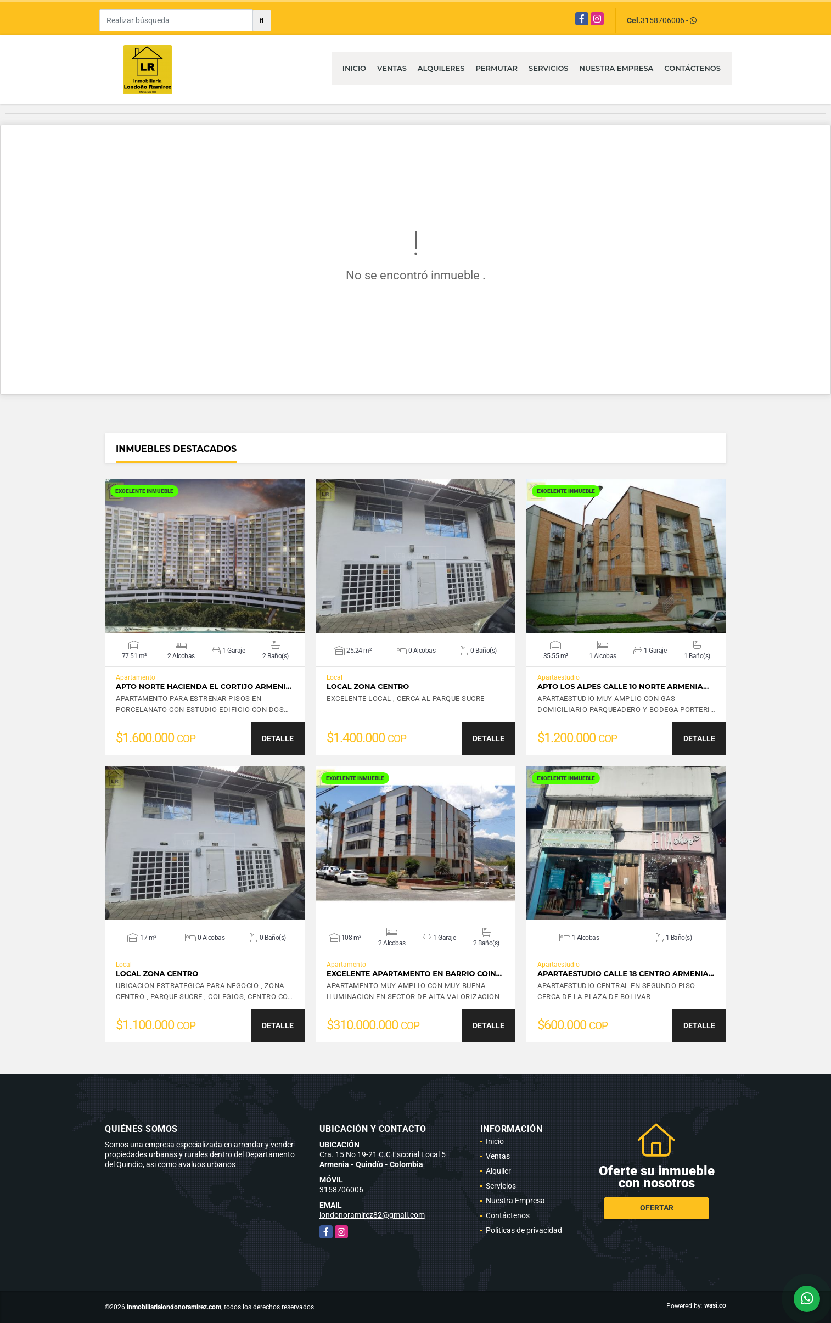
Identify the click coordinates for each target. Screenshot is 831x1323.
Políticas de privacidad (524, 1230)
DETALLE (278, 738)
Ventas (392, 68)
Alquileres (441, 68)
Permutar (496, 68)
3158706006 (662, 20)
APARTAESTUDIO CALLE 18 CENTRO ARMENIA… (625, 973)
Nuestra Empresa (617, 68)
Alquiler (498, 1171)
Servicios (548, 68)
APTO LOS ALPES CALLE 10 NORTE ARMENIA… (623, 686)
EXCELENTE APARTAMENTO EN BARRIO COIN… (414, 973)
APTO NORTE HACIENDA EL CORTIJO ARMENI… (203, 686)
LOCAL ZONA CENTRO (368, 686)
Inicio (354, 68)
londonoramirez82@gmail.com (372, 1214)
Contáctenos (692, 68)
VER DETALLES (205, 556)
